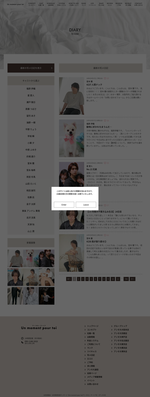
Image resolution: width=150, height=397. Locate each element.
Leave (86, 205)
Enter (64, 205)
